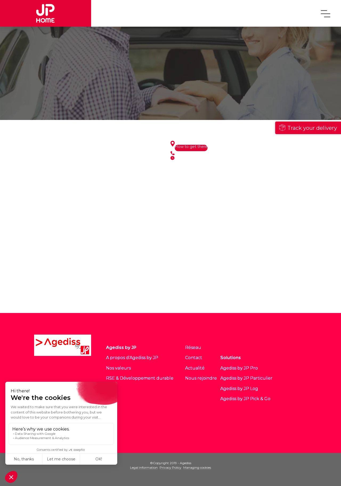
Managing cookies (197, 467)
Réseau (193, 347)
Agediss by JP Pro (239, 368)
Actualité (195, 368)
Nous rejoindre (201, 378)
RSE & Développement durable (139, 378)
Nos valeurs (118, 368)
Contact (193, 357)
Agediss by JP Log (239, 388)
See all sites (98, 296)
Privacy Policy (170, 467)
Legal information (144, 467)
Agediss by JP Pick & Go (245, 398)
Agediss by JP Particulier (246, 378)
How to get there (191, 147)
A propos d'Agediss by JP (132, 357)
